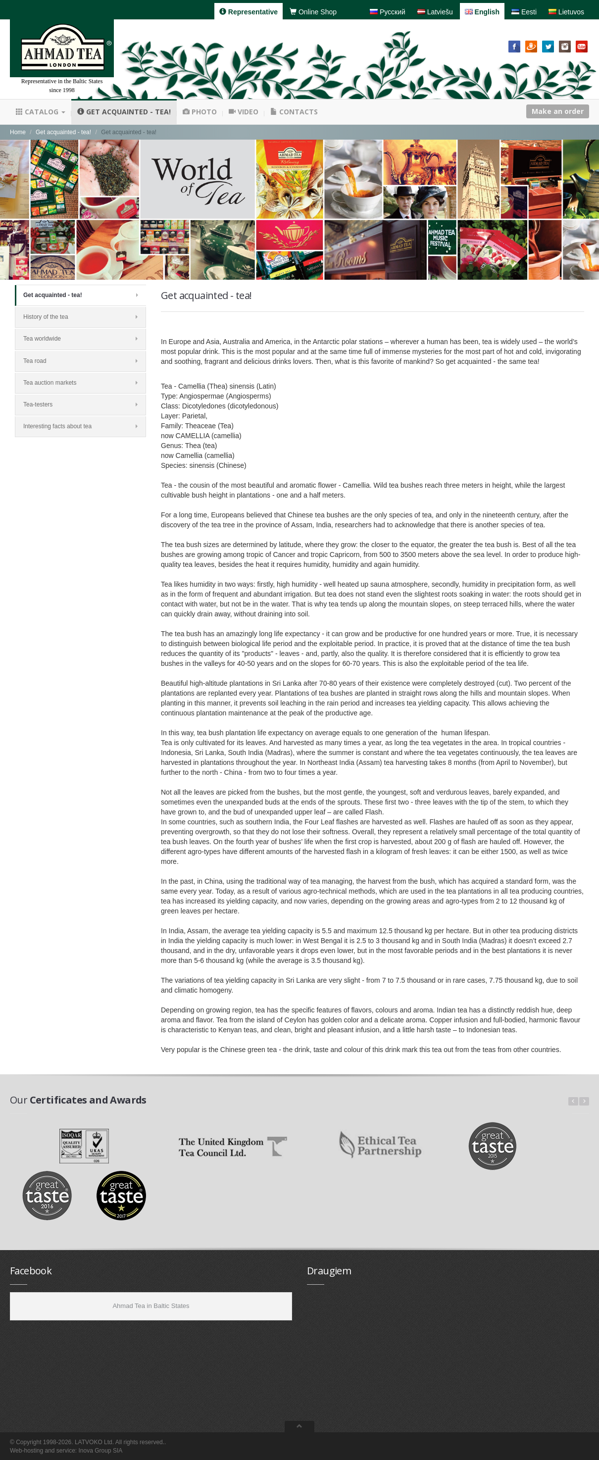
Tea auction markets (80, 382)
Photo (200, 111)
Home (18, 132)
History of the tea (80, 316)
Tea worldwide (80, 338)
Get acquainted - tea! (124, 111)
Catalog (40, 111)
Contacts (294, 111)
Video (243, 111)
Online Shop (313, 12)
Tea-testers (80, 404)
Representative (248, 12)
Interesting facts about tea (80, 426)
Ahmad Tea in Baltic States (150, 1305)
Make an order (558, 111)
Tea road (80, 360)
